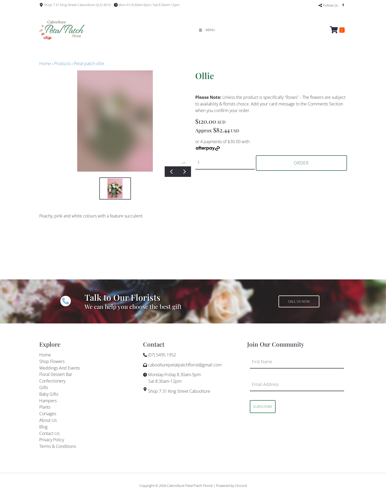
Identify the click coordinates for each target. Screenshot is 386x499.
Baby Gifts (48, 394)
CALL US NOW (289, 298)
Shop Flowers (52, 361)
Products (62, 63)
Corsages (47, 413)
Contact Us (49, 433)
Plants (44, 407)
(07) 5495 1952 (162, 355)
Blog (43, 427)
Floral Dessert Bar (55, 374)
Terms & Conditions (57, 446)
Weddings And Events (59, 368)
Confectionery (52, 381)
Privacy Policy (51, 440)
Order (301, 163)
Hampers (48, 401)
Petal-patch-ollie (89, 63)
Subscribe (262, 406)
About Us (48, 420)
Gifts (43, 387)
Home (45, 63)
